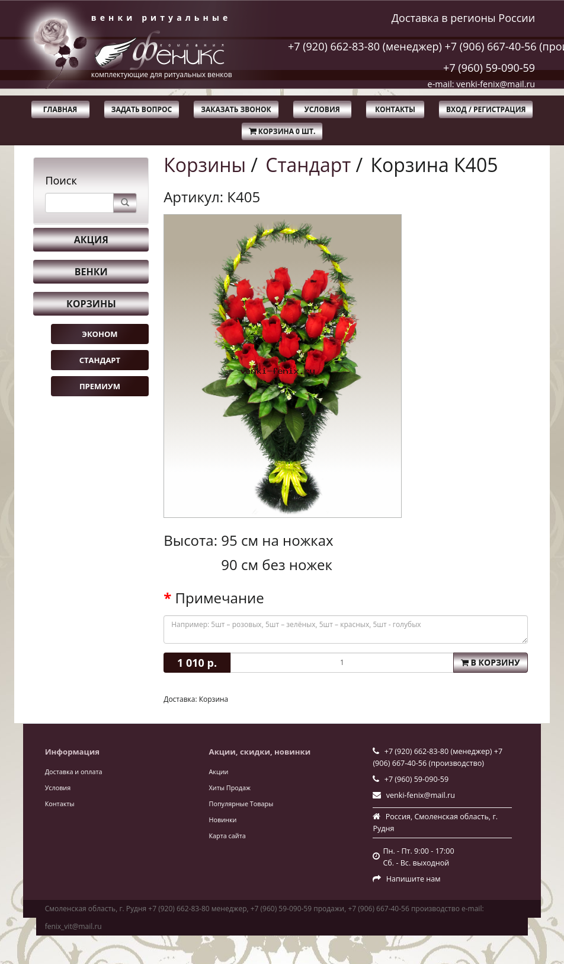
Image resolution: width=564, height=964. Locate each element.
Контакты (395, 109)
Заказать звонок (236, 109)
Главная (60, 109)
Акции (219, 771)
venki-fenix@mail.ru (420, 795)
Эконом (99, 334)
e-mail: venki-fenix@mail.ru (482, 84)
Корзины (91, 303)
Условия (322, 109)
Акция (91, 239)
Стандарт (99, 360)
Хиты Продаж (230, 787)
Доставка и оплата (73, 771)
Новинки (223, 819)
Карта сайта (227, 835)
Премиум (99, 386)
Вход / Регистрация (485, 109)
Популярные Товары (241, 803)
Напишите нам (413, 879)
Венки (91, 271)
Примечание (219, 598)
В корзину (490, 662)
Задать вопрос (141, 109)
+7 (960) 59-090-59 (489, 68)
